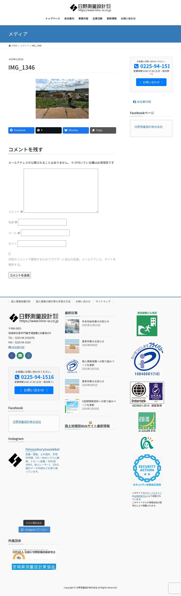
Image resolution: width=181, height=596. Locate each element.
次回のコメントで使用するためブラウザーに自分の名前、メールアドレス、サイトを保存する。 (62, 262)
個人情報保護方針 (21, 301)
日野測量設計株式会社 (148, 127)
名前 (12, 222)
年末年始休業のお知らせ (95, 321)
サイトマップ (103, 301)
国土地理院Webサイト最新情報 (87, 425)
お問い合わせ (83, 301)
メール (14, 233)
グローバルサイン (153, 492)
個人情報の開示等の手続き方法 (53, 301)
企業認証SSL (140, 495)
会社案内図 (142, 101)
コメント (15, 211)
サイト (12, 243)
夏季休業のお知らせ (93, 341)
